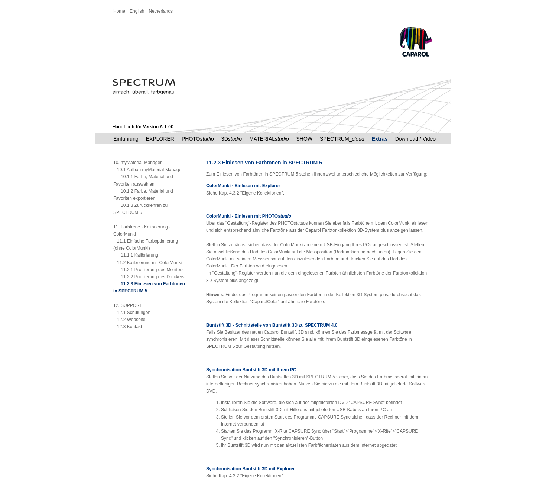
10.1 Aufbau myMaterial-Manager (148, 169)
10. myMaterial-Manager (137, 162)
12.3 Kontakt (127, 326)
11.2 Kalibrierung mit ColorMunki (147, 262)
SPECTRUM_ (342, 139)
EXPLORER (160, 139)
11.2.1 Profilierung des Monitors (148, 269)
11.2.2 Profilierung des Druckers (148, 276)
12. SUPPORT (127, 305)
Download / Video (415, 139)
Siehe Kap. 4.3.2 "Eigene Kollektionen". (245, 193)
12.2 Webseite (129, 319)
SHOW (304, 139)
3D (231, 139)
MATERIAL (269, 139)
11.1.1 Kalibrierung (135, 255)
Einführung (126, 139)
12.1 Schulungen (131, 312)
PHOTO (198, 139)
